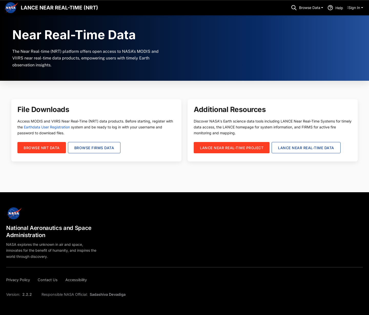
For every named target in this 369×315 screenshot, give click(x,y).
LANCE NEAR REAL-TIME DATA (306, 148)
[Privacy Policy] (19, 279)
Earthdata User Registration (47, 127)
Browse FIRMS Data (94, 148)
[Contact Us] (48, 279)
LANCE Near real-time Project (231, 148)
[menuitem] (355, 8)
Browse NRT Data (42, 148)
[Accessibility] (76, 279)
